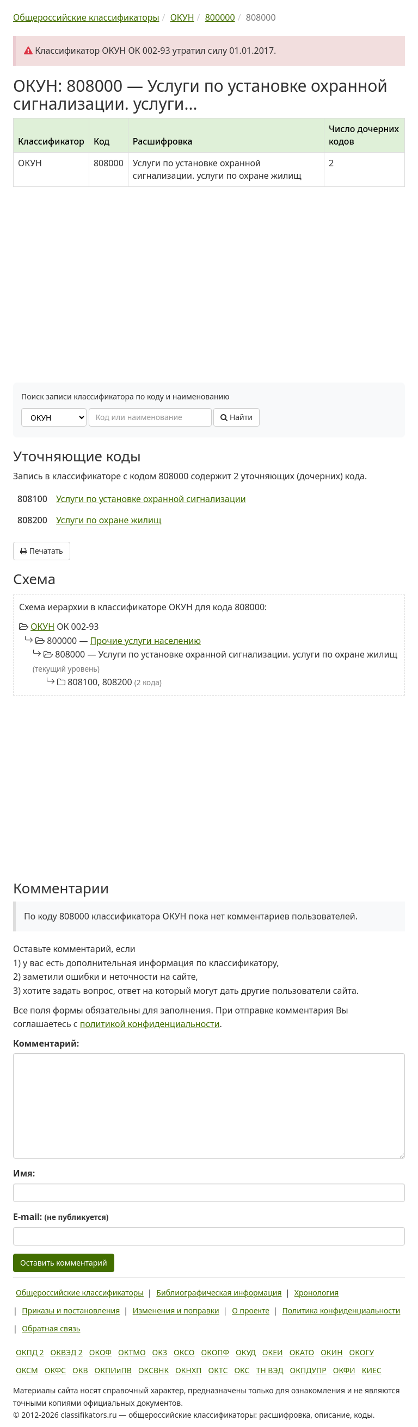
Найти (236, 417)
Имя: (24, 1173)
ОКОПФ (215, 1352)
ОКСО (184, 1352)
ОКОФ (100, 1352)
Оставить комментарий (63, 1262)
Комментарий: (46, 1043)
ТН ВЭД (270, 1370)
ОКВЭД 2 (67, 1352)
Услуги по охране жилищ (108, 520)
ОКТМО (132, 1352)
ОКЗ (159, 1352)
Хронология (316, 1292)
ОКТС (218, 1370)
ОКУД (246, 1352)
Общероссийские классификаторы (80, 1292)
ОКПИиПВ (113, 1370)
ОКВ (80, 1370)
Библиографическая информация (218, 1292)
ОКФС (55, 1370)
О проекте (250, 1310)
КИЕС (372, 1370)
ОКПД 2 (30, 1352)
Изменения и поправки (176, 1310)
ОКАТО (302, 1352)
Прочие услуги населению (145, 641)
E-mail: (60, 1217)
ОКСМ (27, 1370)
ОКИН (331, 1352)
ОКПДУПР (308, 1370)
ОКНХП (188, 1370)
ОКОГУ (361, 1352)
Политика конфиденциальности (341, 1310)
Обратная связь (51, 1328)
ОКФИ (344, 1370)
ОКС (241, 1370)
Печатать (41, 551)
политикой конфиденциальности (150, 1024)
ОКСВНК (153, 1370)
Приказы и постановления (71, 1310)
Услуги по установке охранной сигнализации (151, 499)
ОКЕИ (272, 1352)
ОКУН (42, 627)
